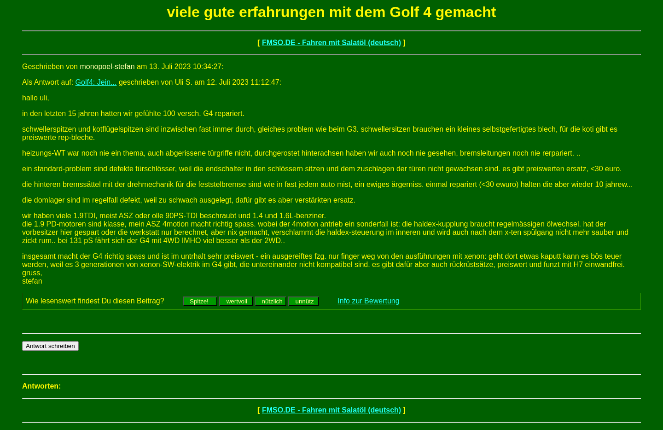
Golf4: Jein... (96, 82)
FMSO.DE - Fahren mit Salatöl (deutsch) (331, 42)
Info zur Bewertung (368, 301)
